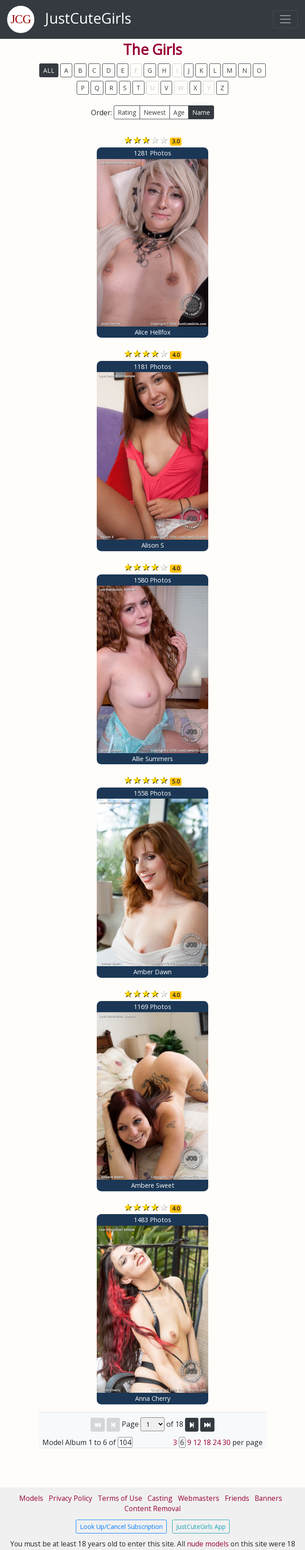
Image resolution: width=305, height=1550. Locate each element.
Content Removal (152, 1508)
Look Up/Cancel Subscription (121, 1526)
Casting (160, 1498)
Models (31, 1498)
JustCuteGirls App (201, 1526)
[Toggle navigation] (285, 19)
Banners (268, 1498)
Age (179, 112)
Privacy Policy (70, 1498)
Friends (237, 1498)
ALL (48, 70)
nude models (208, 1544)
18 (207, 1442)
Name (201, 112)
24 (217, 1442)
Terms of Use (120, 1498)
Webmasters (198, 1498)
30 (227, 1442)
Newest (155, 112)
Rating (127, 112)
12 (197, 1442)
